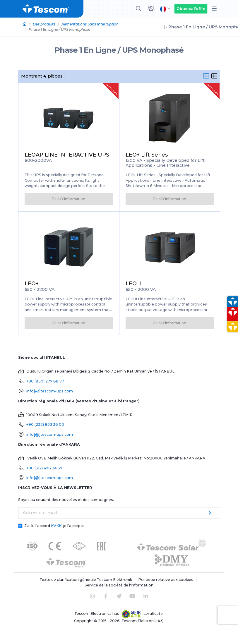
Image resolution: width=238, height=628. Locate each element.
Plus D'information (68, 199)
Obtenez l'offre (191, 8)
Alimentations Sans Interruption (90, 24)
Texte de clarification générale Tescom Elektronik (86, 579)
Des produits (44, 24)
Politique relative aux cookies (165, 579)
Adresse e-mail (40, 512)
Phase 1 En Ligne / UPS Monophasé (119, 50)
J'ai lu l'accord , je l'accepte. (55, 526)
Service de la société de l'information (119, 585)
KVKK (56, 526)
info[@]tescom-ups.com (49, 391)
